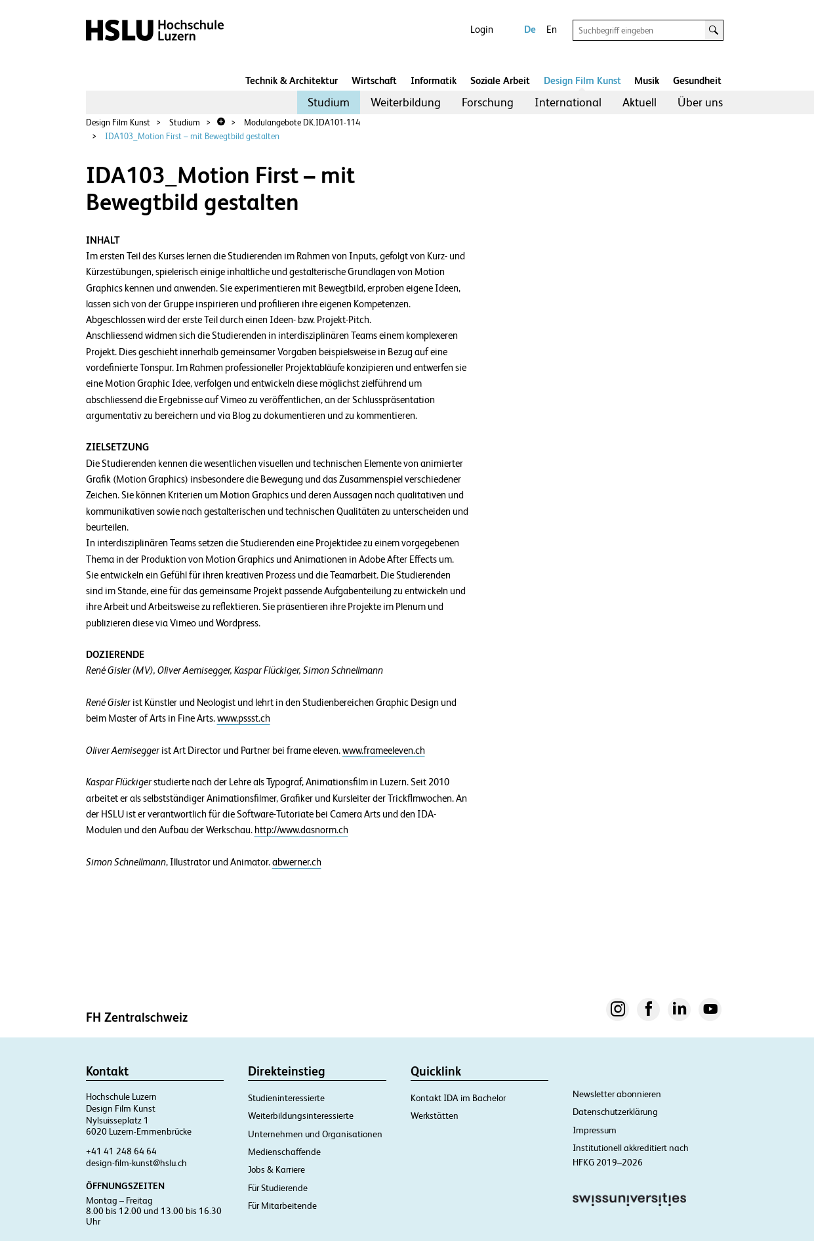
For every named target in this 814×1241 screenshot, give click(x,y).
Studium (329, 102)
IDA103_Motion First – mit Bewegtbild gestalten (192, 136)
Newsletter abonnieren (617, 1094)
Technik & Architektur (291, 80)
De (530, 29)
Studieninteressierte (286, 1098)
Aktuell (639, 102)
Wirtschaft (374, 80)
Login (481, 29)
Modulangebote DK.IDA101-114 (302, 122)
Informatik (434, 80)
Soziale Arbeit (500, 80)
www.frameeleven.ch (383, 750)
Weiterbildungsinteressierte (301, 1115)
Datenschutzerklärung (615, 1111)
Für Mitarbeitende (282, 1205)
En (551, 29)
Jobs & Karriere (276, 1169)
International (568, 102)
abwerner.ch (296, 862)
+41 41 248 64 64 (121, 1151)
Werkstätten (434, 1115)
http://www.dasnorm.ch (301, 830)
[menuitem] (328, 102)
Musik (646, 80)
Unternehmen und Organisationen (315, 1134)
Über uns (700, 102)
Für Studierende (278, 1188)
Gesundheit (697, 80)
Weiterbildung (406, 102)
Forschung (488, 102)
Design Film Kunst (582, 80)
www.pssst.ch (243, 718)
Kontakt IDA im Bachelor (458, 1098)
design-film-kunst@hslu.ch (136, 1163)
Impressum (595, 1130)
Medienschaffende (284, 1151)
